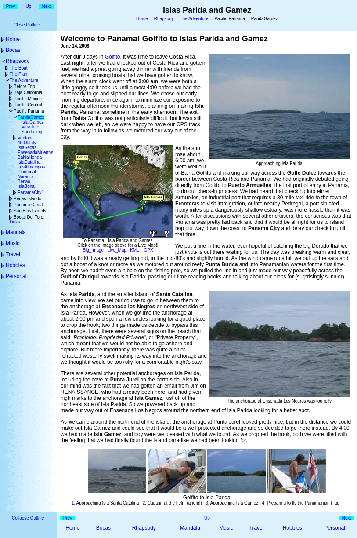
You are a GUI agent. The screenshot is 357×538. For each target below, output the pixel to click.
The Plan (18, 74)
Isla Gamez (33, 122)
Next (46, 6)
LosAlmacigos (31, 167)
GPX (148, 250)
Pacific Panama (29, 111)
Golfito (112, 57)
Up (29, 6)
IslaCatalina (29, 162)
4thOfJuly (27, 142)
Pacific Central (28, 104)
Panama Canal (28, 204)
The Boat (19, 68)
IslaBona (26, 186)
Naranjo (25, 176)
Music (12, 243)
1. (73, 503)
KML (134, 250)
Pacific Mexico (28, 98)
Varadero (30, 126)
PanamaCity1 (31, 192)
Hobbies (15, 265)
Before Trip (24, 86)
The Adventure (194, 18)
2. (144, 503)
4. (264, 503)
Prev (10, 6)
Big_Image (93, 250)
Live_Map (117, 250)
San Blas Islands (30, 211)
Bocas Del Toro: (29, 217)
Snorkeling (32, 131)
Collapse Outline (28, 518)
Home (142, 18)
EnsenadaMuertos (35, 152)
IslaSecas (27, 147)
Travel (13, 254)
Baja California (28, 92)
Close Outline (27, 24)
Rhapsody (164, 18)
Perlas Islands (27, 198)
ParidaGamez (31, 117)
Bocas (13, 50)
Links (15, 222)
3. (207, 503)
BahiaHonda (30, 157)
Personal (16, 276)
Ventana (26, 137)
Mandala (16, 232)
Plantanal (27, 171)
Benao (24, 181)
